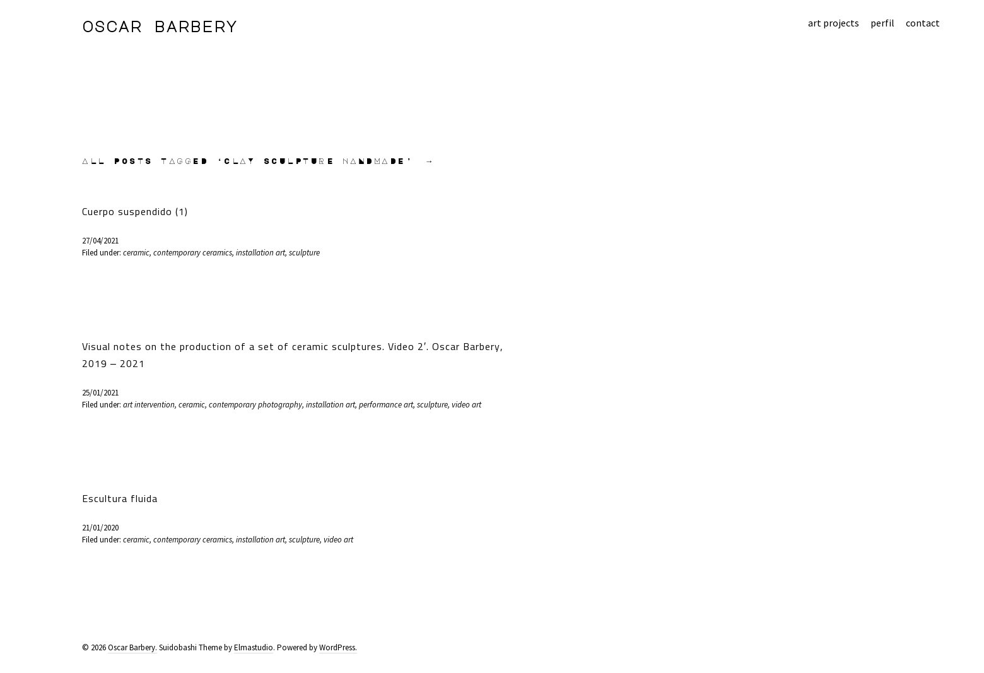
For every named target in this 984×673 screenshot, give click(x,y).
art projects (833, 22)
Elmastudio (253, 647)
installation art (260, 252)
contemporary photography (255, 404)
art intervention (149, 404)
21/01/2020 (100, 527)
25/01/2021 (100, 392)
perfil (882, 22)
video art (466, 404)
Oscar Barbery (160, 25)
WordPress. (338, 647)
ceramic (136, 252)
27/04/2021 (100, 240)
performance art (386, 404)
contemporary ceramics (192, 252)
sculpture (304, 252)
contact (923, 22)
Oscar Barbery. (132, 647)
